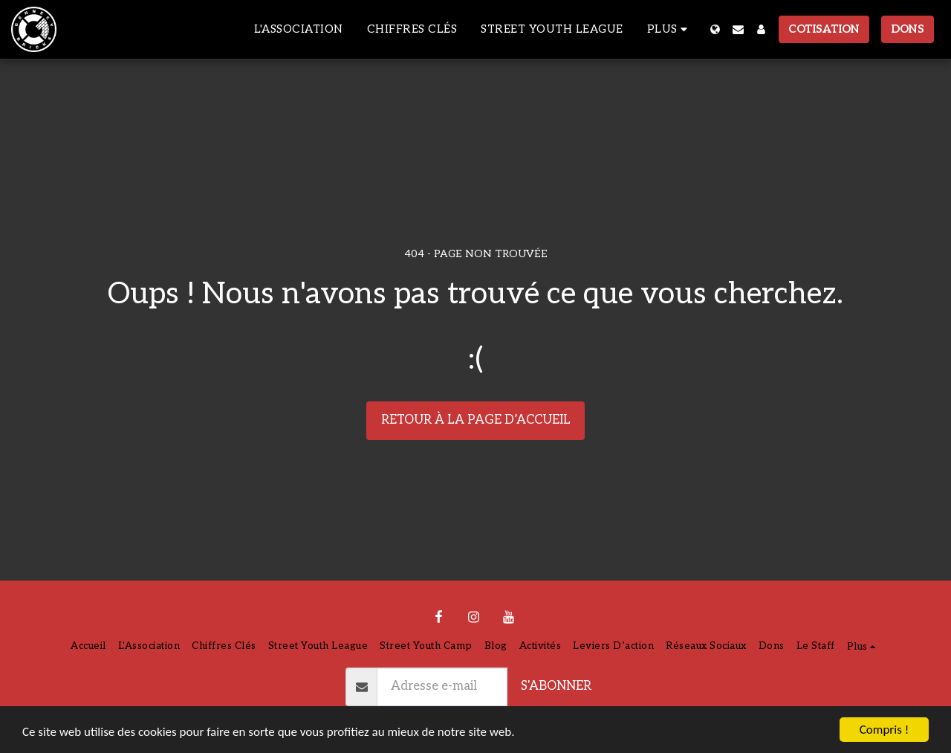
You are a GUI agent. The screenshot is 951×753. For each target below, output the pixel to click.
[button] (738, 29)
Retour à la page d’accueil (476, 420)
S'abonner (556, 686)
